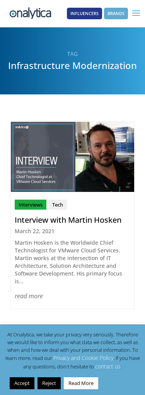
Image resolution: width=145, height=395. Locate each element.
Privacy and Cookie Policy (83, 357)
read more (29, 296)
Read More (81, 383)
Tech (57, 204)
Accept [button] (22, 383)
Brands (116, 13)
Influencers (84, 13)
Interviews (31, 204)
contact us (108, 366)
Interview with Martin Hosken (68, 220)
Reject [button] (49, 383)
